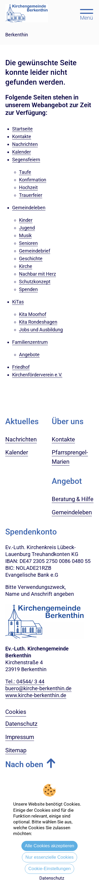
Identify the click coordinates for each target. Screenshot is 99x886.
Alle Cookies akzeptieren (49, 845)
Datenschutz (51, 878)
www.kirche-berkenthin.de (35, 695)
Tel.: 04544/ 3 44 (24, 681)
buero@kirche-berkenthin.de (38, 688)
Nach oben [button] (24, 764)
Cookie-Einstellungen (49, 868)
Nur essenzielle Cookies (49, 857)
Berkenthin (16, 34)
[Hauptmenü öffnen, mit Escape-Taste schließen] (86, 14)
